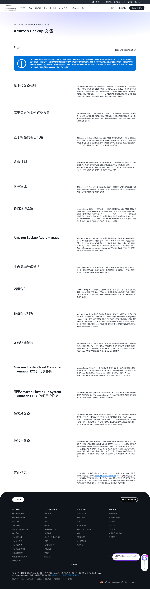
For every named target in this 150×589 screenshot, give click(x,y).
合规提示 (39, 579)
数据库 (46, 525)
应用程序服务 (49, 545)
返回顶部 (75, 565)
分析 (46, 541)
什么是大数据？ (18, 541)
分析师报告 (16, 525)
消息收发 (47, 549)
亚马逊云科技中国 (18, 517)
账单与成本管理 (114, 517)
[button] (22, 8)
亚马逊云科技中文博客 (20, 529)
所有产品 (47, 514)
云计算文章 (81, 537)
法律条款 (30, 579)
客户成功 (15, 533)
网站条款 (15, 579)
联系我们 (112, 537)
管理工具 (47, 533)
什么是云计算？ (18, 537)
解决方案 (47, 557)
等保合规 (80, 545)
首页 (15, 24)
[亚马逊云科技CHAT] (144, 558)
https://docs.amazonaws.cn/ (105, 476)
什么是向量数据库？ (19, 557)
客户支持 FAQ (81, 525)
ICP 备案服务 (81, 541)
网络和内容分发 (50, 529)
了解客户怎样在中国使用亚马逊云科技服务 (65, 575)
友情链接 (57, 579)
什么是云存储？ (18, 545)
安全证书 (112, 529)
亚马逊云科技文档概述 (26, 24)
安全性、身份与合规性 (52, 537)
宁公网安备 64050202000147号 (113, 582)
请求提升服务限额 (115, 533)
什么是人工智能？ (18, 549)
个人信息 (112, 521)
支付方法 (112, 525)
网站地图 (48, 579)
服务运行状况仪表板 (84, 529)
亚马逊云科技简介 (18, 514)
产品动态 (15, 521)
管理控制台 (113, 514)
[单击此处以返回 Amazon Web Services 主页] (11, 9)
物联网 (46, 553)
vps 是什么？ (17, 561)
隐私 (22, 579)
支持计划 (80, 521)
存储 (46, 521)
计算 (46, 517)
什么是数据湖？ (18, 553)
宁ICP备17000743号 (131, 582)
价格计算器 (81, 517)
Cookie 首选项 (67, 579)
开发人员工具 (81, 514)
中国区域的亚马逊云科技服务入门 (125, 50)
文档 (78, 533)
